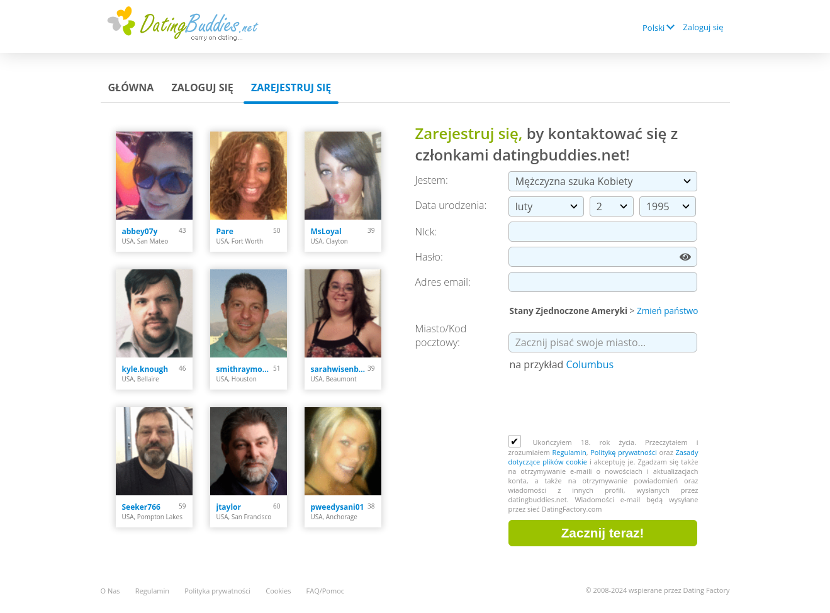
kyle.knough (145, 369)
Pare (224, 231)
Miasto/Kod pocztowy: (441, 335)
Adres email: (443, 282)
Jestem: (431, 180)
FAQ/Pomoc (325, 590)
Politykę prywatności (623, 452)
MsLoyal (326, 231)
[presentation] (604, 404)
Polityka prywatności (217, 590)
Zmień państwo (667, 311)
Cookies (278, 590)
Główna (131, 87)
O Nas (110, 590)
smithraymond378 (245, 369)
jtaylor (229, 507)
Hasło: (429, 257)
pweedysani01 (337, 507)
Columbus (590, 364)
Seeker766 (141, 507)
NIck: (426, 232)
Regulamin (569, 452)
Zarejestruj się (291, 87)
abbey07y (140, 231)
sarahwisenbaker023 (339, 369)
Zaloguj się (703, 27)
